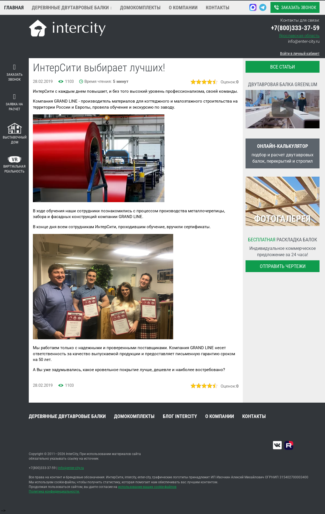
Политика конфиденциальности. (54, 491)
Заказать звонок (294, 7)
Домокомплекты (140, 7)
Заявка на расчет (14, 102)
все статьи (282, 67)
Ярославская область (299, 35)
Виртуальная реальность (14, 165)
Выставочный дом (15, 134)
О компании (183, 7)
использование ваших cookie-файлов (147, 487)
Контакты (217, 7)
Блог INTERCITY (180, 416)
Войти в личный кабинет (300, 53)
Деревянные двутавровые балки (70, 7)
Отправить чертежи (283, 266)
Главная (14, 7)
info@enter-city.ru (304, 41)
